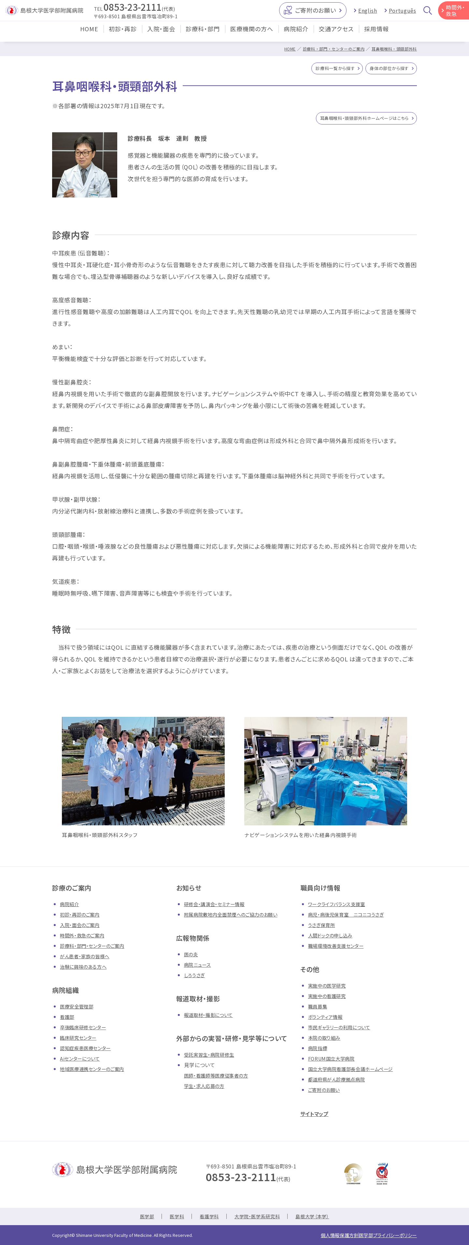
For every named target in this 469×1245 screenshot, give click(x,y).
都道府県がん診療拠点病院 (340, 1082)
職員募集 (319, 1009)
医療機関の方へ (251, 34)
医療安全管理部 (79, 1009)
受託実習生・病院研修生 (212, 1057)
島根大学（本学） (319, 1218)
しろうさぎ (195, 977)
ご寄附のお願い (315, 12)
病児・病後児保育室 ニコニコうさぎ (351, 917)
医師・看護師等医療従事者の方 (220, 1078)
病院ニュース (199, 967)
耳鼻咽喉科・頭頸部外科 (392, 49)
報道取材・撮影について (212, 1017)
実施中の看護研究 (329, 998)
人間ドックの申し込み (333, 938)
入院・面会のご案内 (82, 927)
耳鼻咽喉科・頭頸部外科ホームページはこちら (355, 120)
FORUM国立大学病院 (334, 1061)
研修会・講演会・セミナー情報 (218, 906)
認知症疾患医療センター (89, 1050)
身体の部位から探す (385, 69)
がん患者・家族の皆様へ (88, 959)
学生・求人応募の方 (207, 1088)
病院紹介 (296, 34)
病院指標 (319, 1050)
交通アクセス (336, 34)
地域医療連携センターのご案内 (96, 1071)
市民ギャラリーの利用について (343, 1030)
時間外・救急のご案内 (85, 938)
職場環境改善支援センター (340, 948)
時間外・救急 (455, 13)
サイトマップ (317, 1116)
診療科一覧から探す (323, 69)
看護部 (68, 1019)
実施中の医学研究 (329, 988)
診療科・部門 (203, 34)
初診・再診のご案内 (82, 917)
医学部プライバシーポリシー (383, 1236)
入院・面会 (161, 34)
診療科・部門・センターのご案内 (327, 49)
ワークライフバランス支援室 (340, 906)
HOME (89, 34)
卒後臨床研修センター (86, 1030)
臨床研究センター (81, 1040)
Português (402, 13)
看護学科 (206, 1218)
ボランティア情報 (328, 1019)
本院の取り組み (326, 1040)
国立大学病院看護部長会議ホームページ (356, 1071)
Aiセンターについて (82, 1061)
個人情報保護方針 (324, 1236)
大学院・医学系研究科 (258, 1218)
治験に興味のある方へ (86, 969)
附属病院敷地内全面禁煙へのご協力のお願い (237, 917)
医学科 (171, 1218)
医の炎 (192, 957)
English (367, 13)
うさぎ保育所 (323, 927)
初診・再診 (123, 34)
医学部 (139, 1218)
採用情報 (376, 34)
